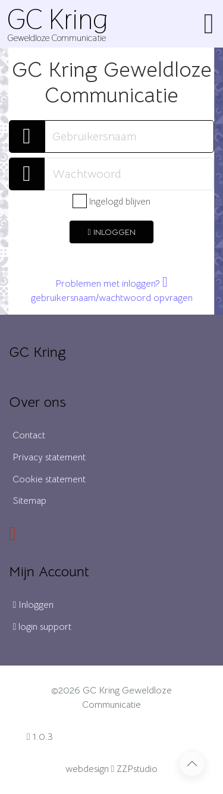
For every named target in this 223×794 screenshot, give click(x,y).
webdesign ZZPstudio (111, 769)
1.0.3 (40, 737)
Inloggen (33, 605)
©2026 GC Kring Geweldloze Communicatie (111, 698)
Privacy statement (49, 457)
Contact (28, 435)
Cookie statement (49, 479)
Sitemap (29, 501)
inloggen (111, 232)
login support (41, 627)
